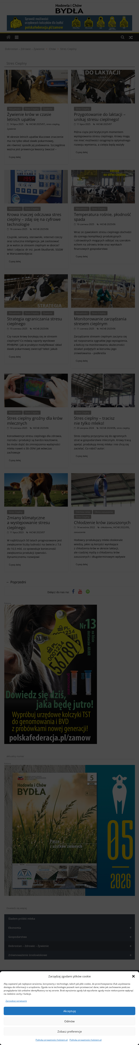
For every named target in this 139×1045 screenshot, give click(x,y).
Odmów (69, 1021)
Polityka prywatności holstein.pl (52, 1039)
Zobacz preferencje (69, 1031)
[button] (133, 976)
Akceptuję (69, 1011)
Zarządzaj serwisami (16, 1000)
